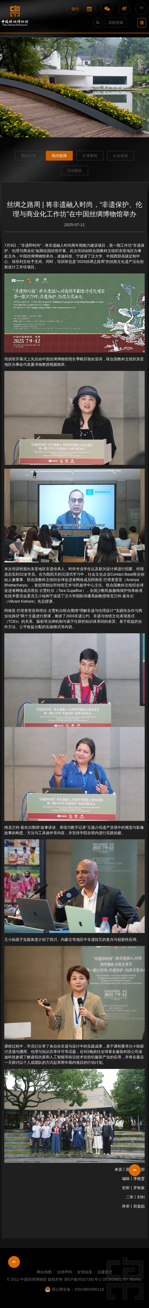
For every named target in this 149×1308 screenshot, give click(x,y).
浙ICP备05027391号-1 (83, 1279)
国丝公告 (28, 156)
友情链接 (84, 1272)
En (142, 7)
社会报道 (120, 156)
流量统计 (104, 1272)
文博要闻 (89, 156)
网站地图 (44, 1272)
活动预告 (74, 170)
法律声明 (64, 1272)
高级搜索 (115, 22)
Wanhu (135, 1279)
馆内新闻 (59, 156)
